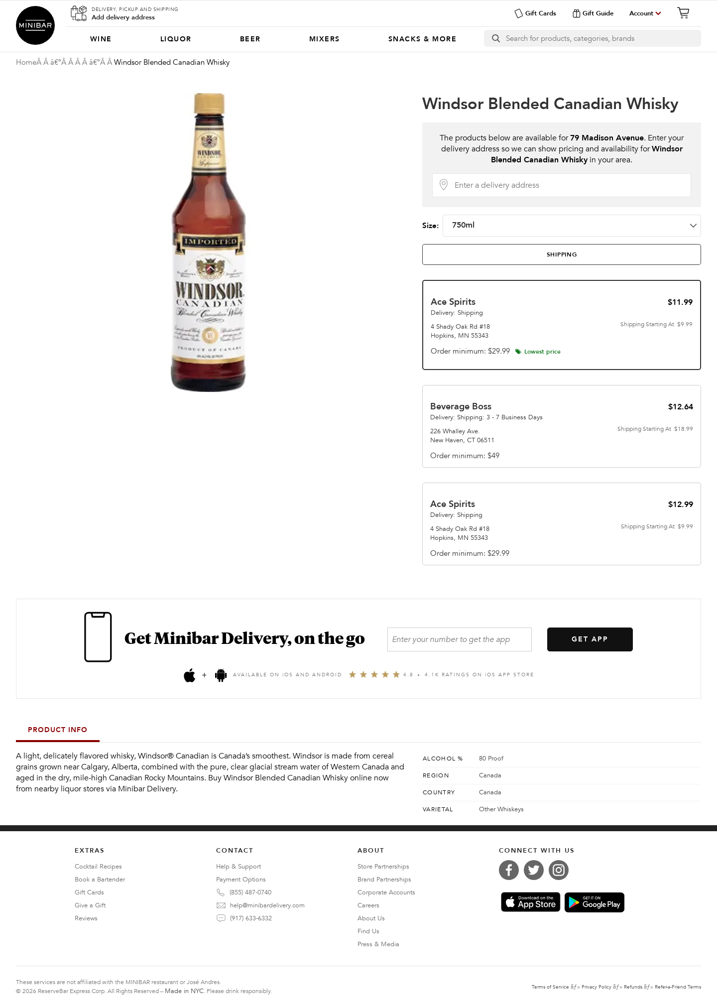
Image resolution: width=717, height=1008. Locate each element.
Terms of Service (550, 987)
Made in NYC (184, 991)
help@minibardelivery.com (267, 905)
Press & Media (378, 944)
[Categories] (273, 39)
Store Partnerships (383, 866)
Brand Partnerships (384, 879)
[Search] (603, 38)
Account (641, 13)
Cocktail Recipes (98, 866)
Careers (368, 905)
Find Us (368, 931)
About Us (371, 918)
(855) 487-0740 (250, 892)
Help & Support (238, 866)
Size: (561, 226)
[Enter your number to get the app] (459, 639)
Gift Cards (535, 13)
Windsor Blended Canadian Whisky (550, 104)
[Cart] (686, 12)
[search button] (495, 38)
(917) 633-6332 (251, 918)
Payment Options (241, 879)
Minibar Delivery (35, 25)
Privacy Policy (596, 987)
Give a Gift (90, 905)
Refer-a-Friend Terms (678, 987)
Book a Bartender (100, 879)
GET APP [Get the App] (590, 639)
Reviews (86, 918)
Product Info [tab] (58, 730)
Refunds (633, 987)
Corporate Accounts (386, 892)
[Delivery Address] (570, 185)
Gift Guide (592, 13)
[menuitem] (101, 39)
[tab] (561, 254)
